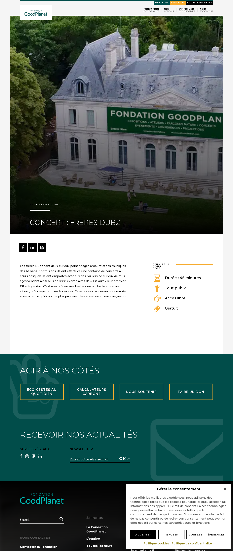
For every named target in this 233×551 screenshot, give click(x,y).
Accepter (143, 534)
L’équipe (93, 538)
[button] (225, 489)
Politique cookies (156, 543)
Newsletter (177, 3)
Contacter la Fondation (38, 547)
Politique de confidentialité (192, 543)
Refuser (171, 534)
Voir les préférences (207, 534)
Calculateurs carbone (199, 3)
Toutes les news (99, 546)
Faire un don (161, 3)
